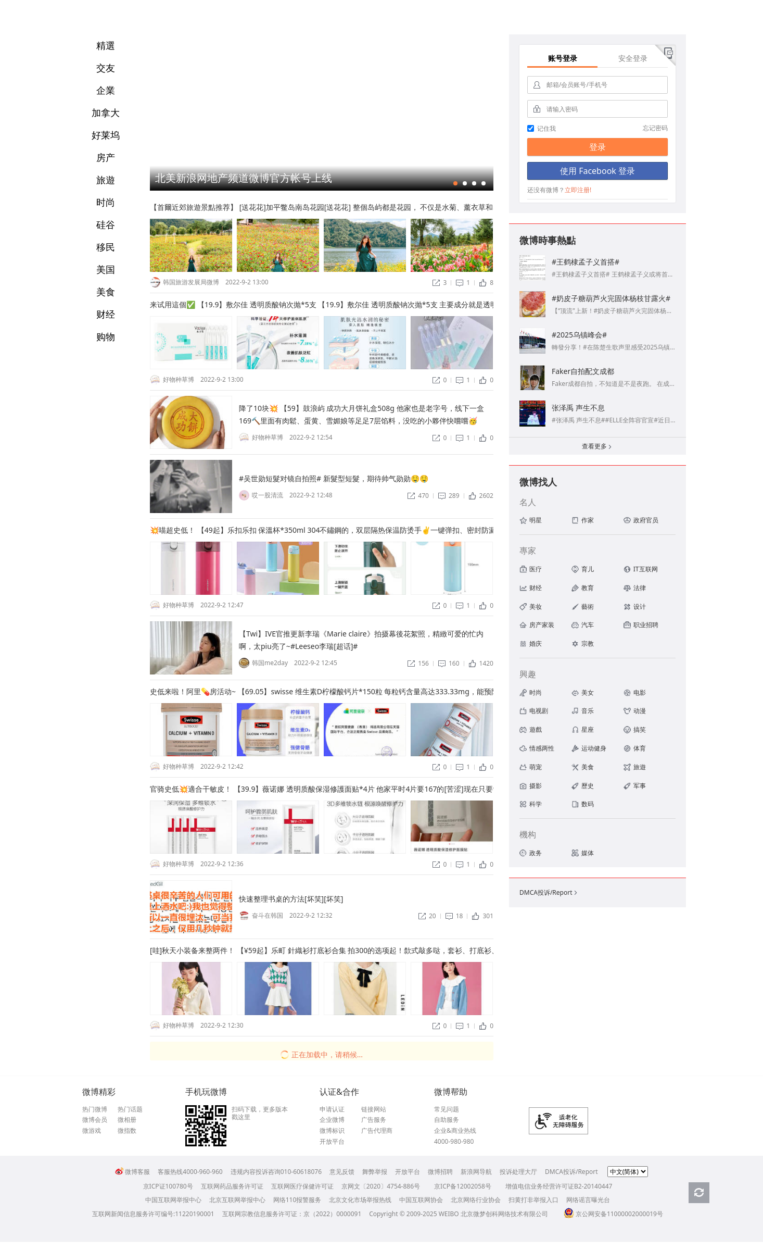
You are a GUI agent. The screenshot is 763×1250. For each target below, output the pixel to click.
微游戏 (91, 1131)
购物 (105, 336)
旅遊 (105, 179)
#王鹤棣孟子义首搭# (585, 262)
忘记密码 (655, 127)
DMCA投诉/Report (549, 892)
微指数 (127, 1131)
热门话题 (130, 1109)
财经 (105, 314)
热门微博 (94, 1109)
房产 (105, 157)
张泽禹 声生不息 (578, 408)
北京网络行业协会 (476, 1199)
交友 (105, 67)
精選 (105, 45)
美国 (105, 269)
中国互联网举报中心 (173, 1199)
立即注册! (578, 189)
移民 (105, 247)
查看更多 (597, 447)
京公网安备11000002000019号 (613, 1213)
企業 (105, 90)
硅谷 (105, 224)
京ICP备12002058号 (462, 1186)
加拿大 (106, 112)
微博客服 (132, 1171)
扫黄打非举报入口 (533, 1199)
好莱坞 (106, 135)
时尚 (105, 202)
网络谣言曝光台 (588, 1199)
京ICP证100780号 (168, 1186)
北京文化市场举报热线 (360, 1199)
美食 (105, 291)
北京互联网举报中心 (237, 1199)
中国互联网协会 (421, 1199)
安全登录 (632, 58)
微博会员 (94, 1120)
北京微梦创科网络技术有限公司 (504, 1213)
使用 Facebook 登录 (597, 171)
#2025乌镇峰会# (579, 335)
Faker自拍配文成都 (583, 371)
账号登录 (562, 58)
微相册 (127, 1120)
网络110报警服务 (297, 1199)
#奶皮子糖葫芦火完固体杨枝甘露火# (611, 298)
